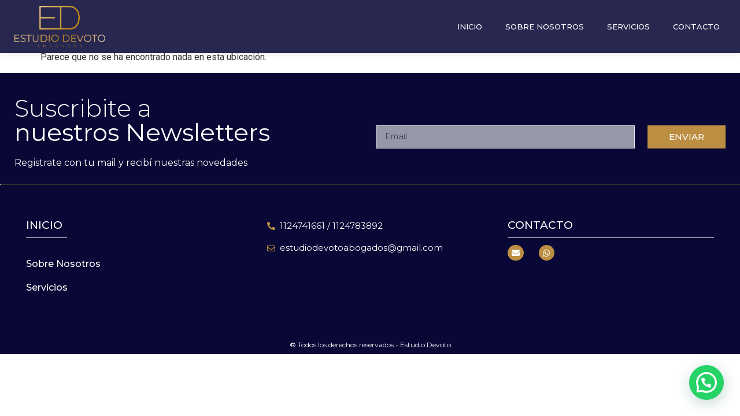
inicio (44, 225)
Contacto (696, 19)
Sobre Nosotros (544, 19)
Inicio (469, 19)
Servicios (628, 19)
